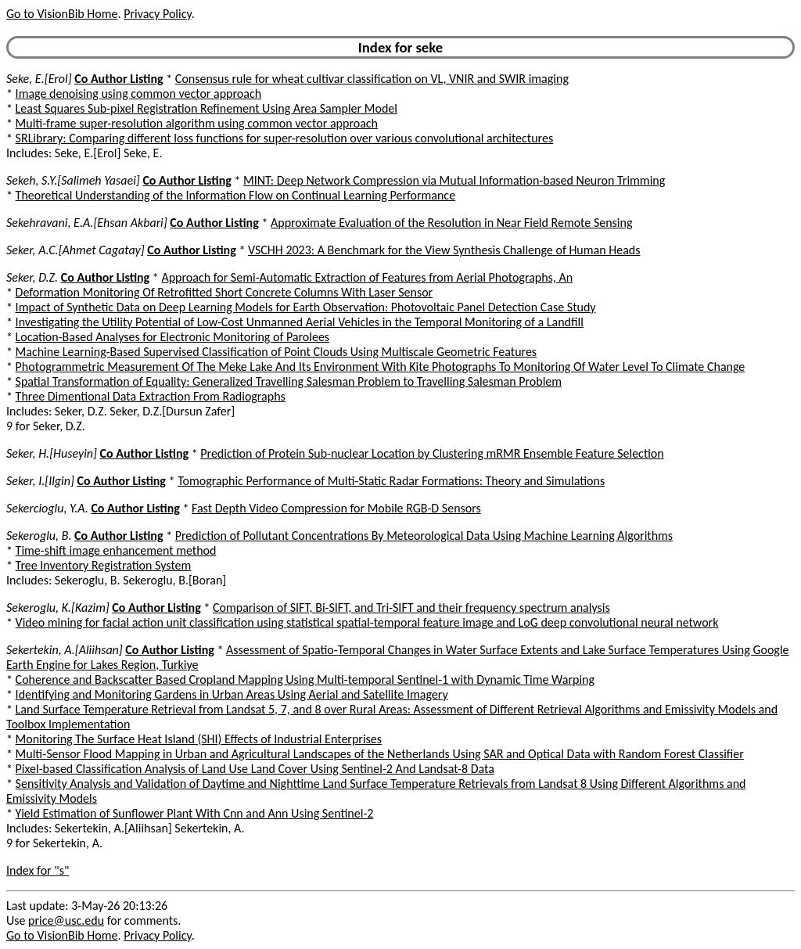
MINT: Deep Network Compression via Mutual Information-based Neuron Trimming (454, 180)
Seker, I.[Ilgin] (40, 480)
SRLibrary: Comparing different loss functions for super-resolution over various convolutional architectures (285, 138)
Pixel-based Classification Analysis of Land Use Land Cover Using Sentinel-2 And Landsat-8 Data (255, 768)
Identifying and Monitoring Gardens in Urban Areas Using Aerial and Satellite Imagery (232, 694)
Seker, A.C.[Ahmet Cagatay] (75, 250)
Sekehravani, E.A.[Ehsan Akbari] (86, 222)
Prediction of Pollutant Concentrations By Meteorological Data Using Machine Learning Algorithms (424, 535)
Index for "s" (37, 870)
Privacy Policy (157, 13)
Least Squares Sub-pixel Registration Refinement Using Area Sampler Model (206, 108)
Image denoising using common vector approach (139, 93)
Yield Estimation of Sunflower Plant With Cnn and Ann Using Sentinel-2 (195, 813)
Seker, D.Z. (32, 277)
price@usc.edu (66, 920)
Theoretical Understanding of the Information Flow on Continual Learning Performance (236, 195)
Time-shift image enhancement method (116, 550)
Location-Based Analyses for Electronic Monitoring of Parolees (173, 336)
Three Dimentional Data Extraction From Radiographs (151, 396)
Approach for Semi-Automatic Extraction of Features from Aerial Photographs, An (367, 277)
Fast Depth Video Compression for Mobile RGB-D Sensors (336, 508)
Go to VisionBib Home (61, 13)
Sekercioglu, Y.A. (47, 508)
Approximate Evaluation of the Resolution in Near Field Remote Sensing (452, 222)
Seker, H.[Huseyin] (51, 453)
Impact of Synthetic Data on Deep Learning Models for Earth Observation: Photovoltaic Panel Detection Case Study (306, 307)
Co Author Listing (118, 78)
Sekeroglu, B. (38, 535)
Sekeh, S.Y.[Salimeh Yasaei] (73, 180)
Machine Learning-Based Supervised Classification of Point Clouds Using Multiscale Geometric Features (276, 351)
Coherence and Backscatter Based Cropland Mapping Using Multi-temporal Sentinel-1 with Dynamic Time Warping (305, 679)
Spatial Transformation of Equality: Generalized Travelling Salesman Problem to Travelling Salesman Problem (289, 381)
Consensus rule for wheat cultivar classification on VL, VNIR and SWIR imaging (372, 78)
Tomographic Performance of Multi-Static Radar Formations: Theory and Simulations (391, 480)
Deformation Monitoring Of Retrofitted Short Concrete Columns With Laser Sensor (224, 292)
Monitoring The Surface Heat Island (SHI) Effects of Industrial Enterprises (199, 739)
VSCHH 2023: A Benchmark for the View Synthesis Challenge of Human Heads (444, 250)
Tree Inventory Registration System (104, 565)
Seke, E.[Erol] (39, 78)
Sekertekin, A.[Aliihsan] (64, 649)
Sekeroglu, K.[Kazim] (58, 607)
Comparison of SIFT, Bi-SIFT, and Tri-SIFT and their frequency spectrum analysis (411, 607)
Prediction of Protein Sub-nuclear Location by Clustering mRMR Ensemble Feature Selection (431, 453)
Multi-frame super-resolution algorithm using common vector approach (197, 123)
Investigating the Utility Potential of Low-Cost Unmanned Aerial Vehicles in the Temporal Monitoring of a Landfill (300, 322)
